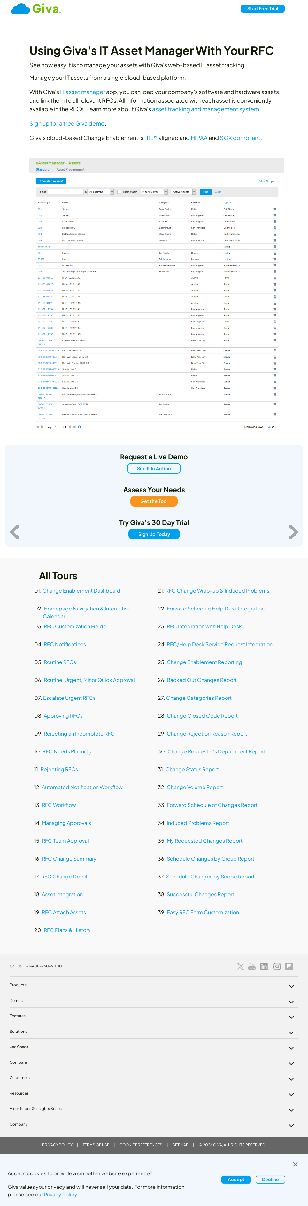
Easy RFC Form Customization (203, 912)
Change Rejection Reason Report (207, 733)
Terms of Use (96, 1145)
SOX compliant (240, 137)
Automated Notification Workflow (82, 787)
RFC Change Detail (64, 876)
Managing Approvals (66, 822)
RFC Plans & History (67, 930)
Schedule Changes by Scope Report (210, 876)
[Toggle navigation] (295, 8)
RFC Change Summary (69, 858)
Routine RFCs (60, 662)
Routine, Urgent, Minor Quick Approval (89, 680)
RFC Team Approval (65, 840)
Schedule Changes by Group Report (210, 858)
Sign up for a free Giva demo (67, 123)
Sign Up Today (154, 533)
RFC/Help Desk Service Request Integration (220, 644)
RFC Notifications (65, 644)
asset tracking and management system (205, 109)
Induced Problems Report (198, 822)
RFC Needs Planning (67, 751)
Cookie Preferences (140, 1145)
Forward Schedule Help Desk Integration (216, 608)
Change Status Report (192, 769)
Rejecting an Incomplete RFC (79, 733)
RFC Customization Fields (75, 626)
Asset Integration (62, 894)
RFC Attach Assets (64, 912)
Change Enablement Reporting (204, 662)
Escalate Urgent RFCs (69, 697)
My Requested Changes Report (205, 840)
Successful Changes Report (200, 894)
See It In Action (154, 468)
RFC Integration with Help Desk (204, 626)
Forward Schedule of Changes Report (212, 805)
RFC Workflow (59, 805)
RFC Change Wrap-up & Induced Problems (217, 590)
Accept (236, 1179)
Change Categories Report (199, 697)
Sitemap (181, 1145)
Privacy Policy (57, 1145)
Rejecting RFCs (59, 769)
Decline (270, 1179)
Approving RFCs (63, 715)
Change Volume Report (195, 787)
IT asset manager (82, 91)
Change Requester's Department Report (216, 751)
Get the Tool (154, 501)
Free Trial (262, 8)
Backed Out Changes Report (202, 680)
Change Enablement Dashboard (81, 590)
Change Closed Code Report (202, 715)
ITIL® (151, 137)
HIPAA (199, 137)
